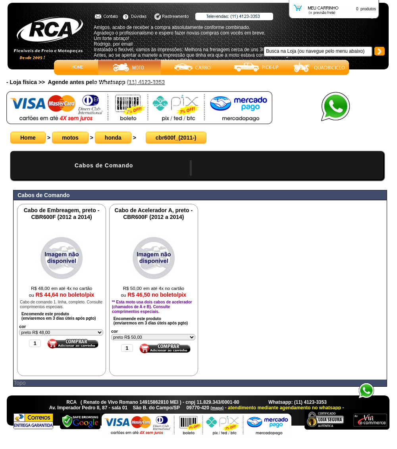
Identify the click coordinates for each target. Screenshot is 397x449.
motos (70, 137)
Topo (19, 383)
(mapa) (217, 408)
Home (28, 137)
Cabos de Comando (104, 165)
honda (113, 137)
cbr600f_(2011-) (176, 137)
